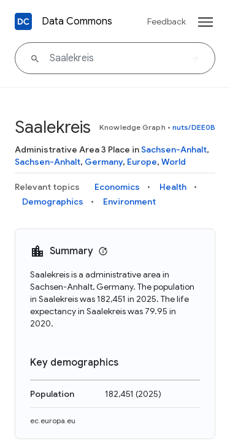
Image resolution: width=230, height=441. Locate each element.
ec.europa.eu (52, 420)
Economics (117, 186)
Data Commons (77, 21)
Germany (104, 161)
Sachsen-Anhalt (174, 149)
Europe (142, 161)
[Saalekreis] (115, 58)
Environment (129, 201)
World (173, 161)
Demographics (52, 201)
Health (172, 186)
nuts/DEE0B (193, 127)
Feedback (166, 21)
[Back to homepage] (23, 21)
